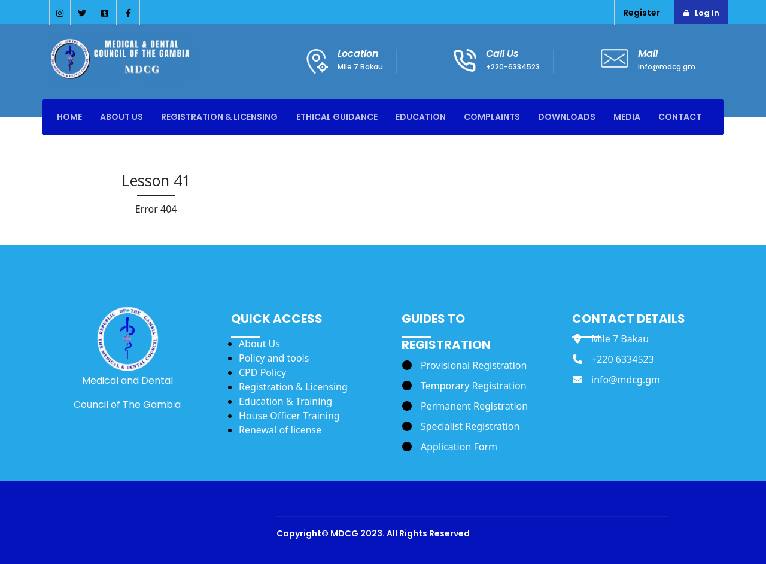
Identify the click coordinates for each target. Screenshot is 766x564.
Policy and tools (274, 358)
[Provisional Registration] (464, 365)
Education (421, 117)
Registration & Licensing (219, 117)
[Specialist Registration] (460, 426)
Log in (707, 13)
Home (69, 117)
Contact (679, 117)
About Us (121, 117)
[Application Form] (449, 446)
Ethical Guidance (337, 117)
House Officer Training (289, 415)
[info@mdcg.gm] (616, 379)
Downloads (566, 117)
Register (641, 13)
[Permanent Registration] (465, 406)
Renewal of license (280, 429)
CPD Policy (262, 372)
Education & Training (285, 401)
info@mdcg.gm (666, 67)
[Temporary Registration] (464, 385)
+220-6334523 (513, 67)
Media (626, 117)
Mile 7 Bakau (360, 67)
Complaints (492, 117)
